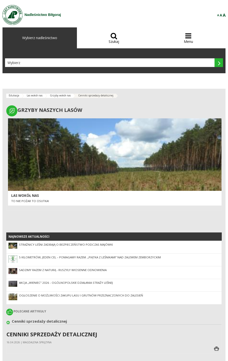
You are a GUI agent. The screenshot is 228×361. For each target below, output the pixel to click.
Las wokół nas (34, 95)
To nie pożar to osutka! (30, 201)
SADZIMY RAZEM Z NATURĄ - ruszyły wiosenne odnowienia (63, 270)
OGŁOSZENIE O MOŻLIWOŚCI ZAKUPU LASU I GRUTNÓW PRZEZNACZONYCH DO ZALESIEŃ (81, 295)
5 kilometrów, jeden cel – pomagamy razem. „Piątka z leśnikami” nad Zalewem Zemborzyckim (90, 257)
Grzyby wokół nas (60, 95)
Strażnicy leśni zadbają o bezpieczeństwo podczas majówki (66, 244)
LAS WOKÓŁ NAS (25, 195)
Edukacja (14, 95)
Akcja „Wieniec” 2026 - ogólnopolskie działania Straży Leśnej (66, 283)
